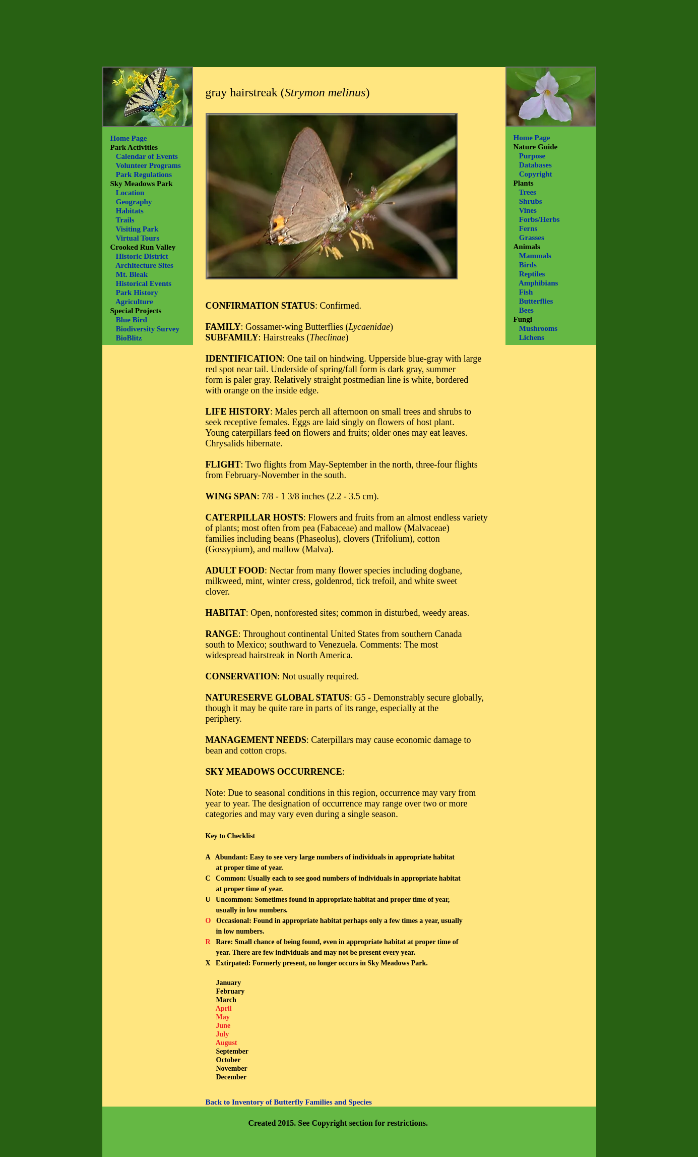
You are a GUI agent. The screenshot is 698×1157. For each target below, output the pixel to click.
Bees (526, 310)
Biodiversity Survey (147, 329)
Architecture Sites (144, 265)
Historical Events (143, 283)
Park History (137, 292)
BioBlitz (129, 338)
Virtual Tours (137, 238)
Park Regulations (144, 174)
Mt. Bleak (132, 274)
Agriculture (134, 302)
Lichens (531, 337)
